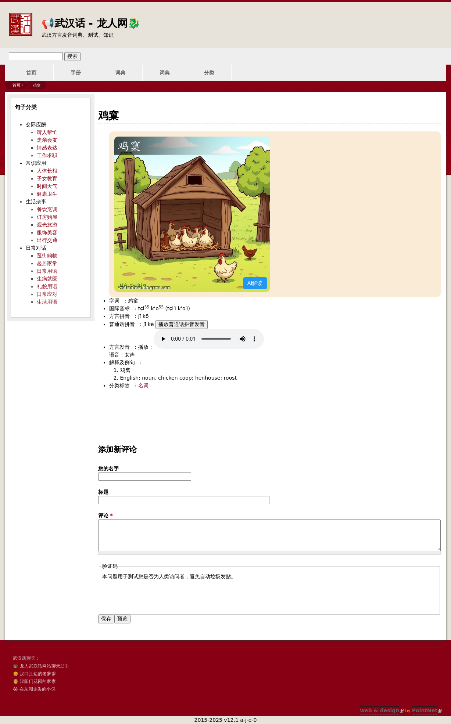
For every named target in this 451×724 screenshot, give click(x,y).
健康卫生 (47, 194)
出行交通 (47, 240)
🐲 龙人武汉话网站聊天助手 (41, 666)
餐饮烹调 (47, 209)
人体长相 (47, 171)
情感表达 (47, 148)
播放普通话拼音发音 (181, 324)
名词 (143, 385)
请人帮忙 (47, 132)
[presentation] (158, 594)
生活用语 (47, 302)
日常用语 (47, 271)
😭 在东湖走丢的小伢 (34, 689)
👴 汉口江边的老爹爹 (34, 673)
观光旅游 (47, 225)
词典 (120, 73)
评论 (105, 515)
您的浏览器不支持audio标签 (209, 339)
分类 (209, 73)
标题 (103, 492)
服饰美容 (47, 232)
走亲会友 (47, 140)
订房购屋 (47, 217)
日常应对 (47, 294)
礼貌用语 (47, 286)
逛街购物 (47, 255)
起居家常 (47, 263)
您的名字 (108, 468)
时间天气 (47, 186)
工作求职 (47, 155)
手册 (76, 73)
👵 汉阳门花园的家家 (34, 681)
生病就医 (47, 279)
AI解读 (255, 283)
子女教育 (47, 178)
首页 (31, 73)
